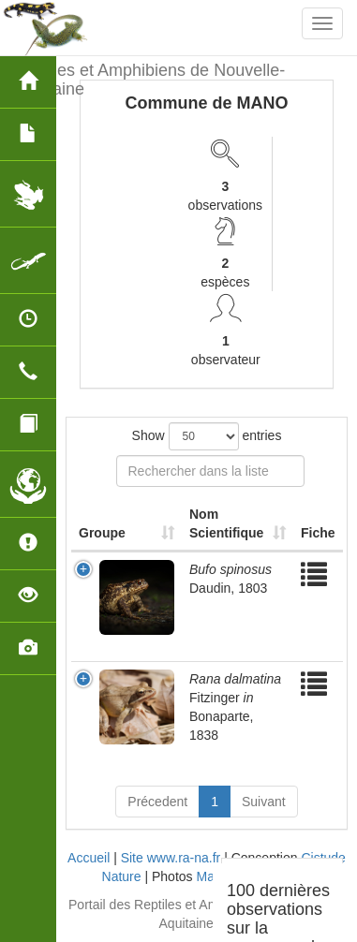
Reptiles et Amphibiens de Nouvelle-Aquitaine (149, 77)
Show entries (207, 436)
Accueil (88, 857)
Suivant (264, 801)
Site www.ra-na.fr (171, 857)
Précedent (157, 801)
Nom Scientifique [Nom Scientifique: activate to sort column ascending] (226, 523)
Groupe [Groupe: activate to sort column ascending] (102, 532)
